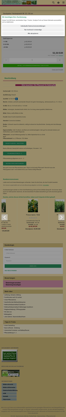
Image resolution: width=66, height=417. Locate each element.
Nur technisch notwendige (33, 30)
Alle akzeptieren (33, 33)
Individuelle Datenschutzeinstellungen (33, 26)
